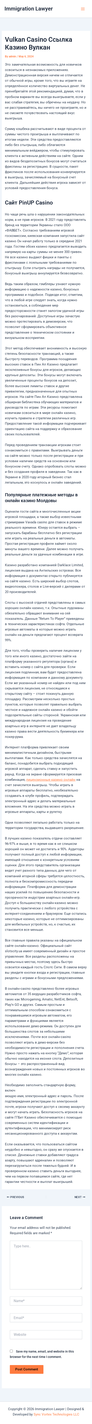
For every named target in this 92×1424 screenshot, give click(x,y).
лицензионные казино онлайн (50, 780)
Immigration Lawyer (28, 9)
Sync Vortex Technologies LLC (56, 1414)
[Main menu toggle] (83, 9)
